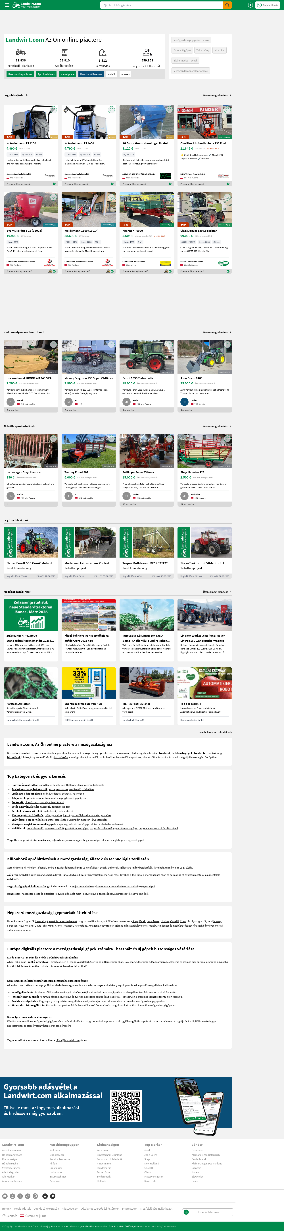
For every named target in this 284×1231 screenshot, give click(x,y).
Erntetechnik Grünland (109, 1154)
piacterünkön (60, 757)
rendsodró (62, 789)
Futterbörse (103, 1172)
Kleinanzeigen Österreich (206, 1154)
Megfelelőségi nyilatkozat (156, 1208)
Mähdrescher (57, 1154)
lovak (58, 875)
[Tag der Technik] (205, 696)
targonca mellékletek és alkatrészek (158, 828)
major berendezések (83, 886)
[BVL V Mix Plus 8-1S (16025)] (31, 233)
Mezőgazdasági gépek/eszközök (191, 40)
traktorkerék (49, 811)
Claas (79, 785)
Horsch (110, 925)
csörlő (46, 793)
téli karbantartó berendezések (106, 824)
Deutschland (199, 1159)
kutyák (74, 875)
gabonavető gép (60, 806)
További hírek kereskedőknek (214, 732)
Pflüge (53, 1163)
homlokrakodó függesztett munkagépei (67, 828)
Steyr (135, 921)
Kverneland (80, 925)
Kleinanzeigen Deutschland (207, 1163)
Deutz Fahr (40, 925)
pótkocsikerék (65, 811)
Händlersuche (10, 1163)
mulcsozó (44, 806)
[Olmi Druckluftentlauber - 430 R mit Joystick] (205, 145)
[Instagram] (12, 1196)
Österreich (197, 1150)
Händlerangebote (12, 1154)
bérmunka (175, 875)
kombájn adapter (79, 819)
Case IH (174, 921)
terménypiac (172, 867)
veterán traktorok (94, 785)
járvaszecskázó (99, 819)
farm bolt (159, 867)
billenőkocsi (31, 802)
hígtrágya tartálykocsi (75, 815)
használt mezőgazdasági (85, 753)
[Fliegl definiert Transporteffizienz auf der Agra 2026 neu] (89, 630)
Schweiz (196, 1168)
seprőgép (83, 824)
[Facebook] (20, 1196)
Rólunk (6, 1208)
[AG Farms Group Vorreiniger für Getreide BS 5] (147, 145)
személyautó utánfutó (51, 802)
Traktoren (55, 1150)
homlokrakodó (35, 828)
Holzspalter (56, 1172)
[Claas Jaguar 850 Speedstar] (205, 233)
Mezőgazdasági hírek (17, 591)
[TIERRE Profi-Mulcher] (147, 696)
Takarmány (202, 50)
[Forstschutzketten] (31, 696)
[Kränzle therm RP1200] (31, 145)
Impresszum (129, 1208)
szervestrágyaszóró (100, 815)
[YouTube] (5, 1196)
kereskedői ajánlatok (20, 74)
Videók (112, 74)
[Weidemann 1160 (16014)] (89, 233)
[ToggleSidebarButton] (7, 5)
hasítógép (78, 793)
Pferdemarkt (104, 1168)
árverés (125, 74)
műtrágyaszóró (53, 815)
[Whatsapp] (35, 1196)
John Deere (45, 785)
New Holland (67, 785)
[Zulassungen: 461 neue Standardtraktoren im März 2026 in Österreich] (31, 630)
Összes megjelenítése (217, 95)
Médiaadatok (22, 1208)
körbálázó (88, 789)
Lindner (165, 921)
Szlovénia (173, 962)
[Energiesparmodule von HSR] (89, 696)
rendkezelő (75, 789)
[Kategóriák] (45, 1196)
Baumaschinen (58, 1176)
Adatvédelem (70, 1208)
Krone (58, 925)
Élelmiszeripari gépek (185, 60)
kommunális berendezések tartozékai (117, 886)
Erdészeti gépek (182, 50)
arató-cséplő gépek (58, 819)
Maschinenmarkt (11, 1150)
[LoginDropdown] (267, 5)
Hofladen (102, 1181)
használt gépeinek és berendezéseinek (56, 921)
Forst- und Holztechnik (109, 1159)
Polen (195, 1181)
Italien (195, 1172)
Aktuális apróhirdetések (19, 426)
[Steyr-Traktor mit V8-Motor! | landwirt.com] (205, 553)
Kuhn (51, 925)
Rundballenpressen (60, 1159)
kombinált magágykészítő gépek (63, 798)
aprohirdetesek (46, 74)
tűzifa (189, 867)
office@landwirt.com (68, 1040)
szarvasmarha (46, 875)
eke (84, 798)
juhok (66, 875)
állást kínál (136, 875)
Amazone (94, 925)
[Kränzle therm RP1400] (89, 145)
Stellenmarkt (104, 1176)
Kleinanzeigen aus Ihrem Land (24, 332)
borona (40, 798)
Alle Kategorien (10, 1172)
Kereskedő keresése (91, 74)
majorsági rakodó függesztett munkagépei (113, 828)
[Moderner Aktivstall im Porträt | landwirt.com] (89, 553)
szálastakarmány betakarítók (136, 867)
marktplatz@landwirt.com (163, 1226)
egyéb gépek (148, 886)
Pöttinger (68, 925)
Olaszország (143, 962)
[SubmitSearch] (227, 5)
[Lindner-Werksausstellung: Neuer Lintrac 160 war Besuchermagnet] (205, 630)
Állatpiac (219, 50)
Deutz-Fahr (150, 1181)
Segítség (9, 1216)
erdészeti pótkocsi (61, 793)
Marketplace (67, 74)
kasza (52, 789)
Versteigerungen (11, 1168)
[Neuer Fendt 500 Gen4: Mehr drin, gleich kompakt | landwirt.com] (31, 553)
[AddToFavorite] (53, 109)
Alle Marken (8, 1176)
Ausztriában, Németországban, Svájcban (112, 962)
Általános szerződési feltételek (100, 1208)
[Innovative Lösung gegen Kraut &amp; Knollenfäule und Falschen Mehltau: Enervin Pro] (147, 630)
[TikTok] (27, 1196)
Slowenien (197, 1176)
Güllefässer (56, 1168)
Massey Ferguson (153, 1176)
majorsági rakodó (67, 824)
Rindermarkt (104, 1163)
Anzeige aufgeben (12, 1181)
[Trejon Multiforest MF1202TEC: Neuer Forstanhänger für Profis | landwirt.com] (147, 553)
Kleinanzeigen (10, 1159)
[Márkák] (52, 1196)
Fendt (56, 785)
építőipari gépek (97, 867)
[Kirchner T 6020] (147, 233)
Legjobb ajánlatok (16, 95)
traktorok (113, 867)
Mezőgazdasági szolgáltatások (191, 71)
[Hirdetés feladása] (250, 5)
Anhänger (55, 1181)
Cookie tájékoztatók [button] (46, 1208)
